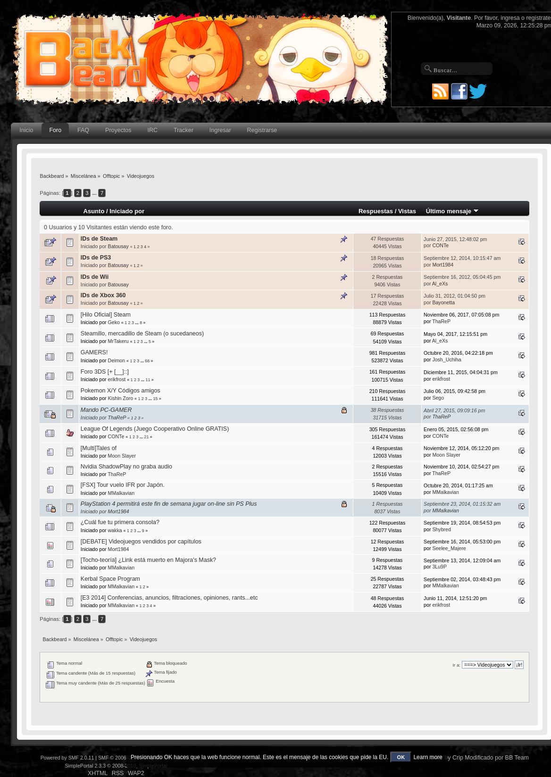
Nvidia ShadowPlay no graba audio (126, 466)
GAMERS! (94, 352)
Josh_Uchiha (446, 359)
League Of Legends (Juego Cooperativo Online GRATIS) (155, 429)
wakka (115, 530)
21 (146, 436)
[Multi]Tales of (99, 448)
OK (401, 757)
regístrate (538, 18)
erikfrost (117, 379)
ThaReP (441, 321)
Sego (438, 398)
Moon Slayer (122, 456)
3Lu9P (439, 566)
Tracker (183, 130)
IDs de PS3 (96, 257)
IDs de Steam (99, 238)
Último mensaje (452, 211)
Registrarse (262, 130)
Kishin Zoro (121, 398)
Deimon (116, 360)
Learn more (427, 757)
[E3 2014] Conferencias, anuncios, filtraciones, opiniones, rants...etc (169, 597)
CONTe (440, 245)
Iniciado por (126, 211)
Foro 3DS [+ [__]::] (105, 371)
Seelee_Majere (449, 548)
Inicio (26, 130)
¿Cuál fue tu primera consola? (120, 522)
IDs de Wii (95, 277)
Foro (55, 130)
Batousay (118, 246)
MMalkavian (121, 493)
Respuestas (376, 211)
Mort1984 (442, 264)
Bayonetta (443, 302)
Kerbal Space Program (110, 579)
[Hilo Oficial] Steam (106, 314)
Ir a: (456, 665)
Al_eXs (440, 283)
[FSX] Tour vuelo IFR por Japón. (123, 485)
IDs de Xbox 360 (103, 295)
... (95, 193)
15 (155, 398)
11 (148, 379)
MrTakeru (118, 341)
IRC (153, 130)
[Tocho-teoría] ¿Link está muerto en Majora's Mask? (148, 560)
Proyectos (118, 130)
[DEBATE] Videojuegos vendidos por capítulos (141, 541)
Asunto (93, 211)
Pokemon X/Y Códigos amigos (120, 390)
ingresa (510, 18)
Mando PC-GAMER (106, 410)
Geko (114, 322)
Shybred (441, 529)
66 (147, 361)
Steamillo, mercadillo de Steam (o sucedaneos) (142, 333)
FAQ (83, 130)
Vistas (407, 211)
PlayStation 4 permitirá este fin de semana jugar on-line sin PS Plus (169, 504)
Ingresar (220, 130)
